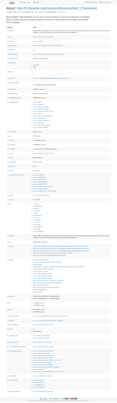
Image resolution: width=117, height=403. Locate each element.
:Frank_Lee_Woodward (42, 342)
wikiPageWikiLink (13, 102)
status (10, 71)
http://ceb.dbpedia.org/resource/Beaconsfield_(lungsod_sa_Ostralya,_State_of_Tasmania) (58, 266)
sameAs (10, 260)
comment (10, 236)
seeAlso (10, 246)
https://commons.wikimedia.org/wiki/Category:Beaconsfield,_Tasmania (53, 253)
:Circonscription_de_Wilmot (43, 355)
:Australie (38, 41)
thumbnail (11, 78)
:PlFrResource (38, 385)
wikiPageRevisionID (13, 98)
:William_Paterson (40, 127)
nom (10, 157)
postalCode (11, 62)
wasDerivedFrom (13, 316)
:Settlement (37, 215)
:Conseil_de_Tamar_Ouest (43, 37)
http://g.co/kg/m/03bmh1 (40, 289)
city (9, 37)
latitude (11, 140)
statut (10, 170)
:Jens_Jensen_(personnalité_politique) (46, 367)
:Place (35, 208)
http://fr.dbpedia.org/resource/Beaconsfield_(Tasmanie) (57, 8)
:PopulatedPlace (38, 231)
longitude (11, 144)
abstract (10, 30)
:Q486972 (38, 227)
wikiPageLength (12, 93)
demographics (12, 45)
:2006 (37, 102)
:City (35, 213)
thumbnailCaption (13, 82)
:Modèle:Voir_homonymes (43, 186)
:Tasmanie (38, 123)
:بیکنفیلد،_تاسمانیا (40, 271)
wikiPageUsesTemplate (15, 175)
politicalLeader (12, 54)
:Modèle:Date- (39, 179)
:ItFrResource (38, 382)
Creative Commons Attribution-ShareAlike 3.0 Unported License (74, 400)
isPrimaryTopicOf (13, 324)
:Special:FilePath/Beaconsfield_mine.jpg (48, 320)
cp (9, 136)
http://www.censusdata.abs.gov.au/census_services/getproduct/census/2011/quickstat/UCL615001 (61, 248)
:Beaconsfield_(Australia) (42, 273)
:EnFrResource (38, 380)
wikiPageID (11, 89)
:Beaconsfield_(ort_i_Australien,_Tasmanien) (48, 280)
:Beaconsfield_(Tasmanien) (43, 269)
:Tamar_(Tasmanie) (41, 120)
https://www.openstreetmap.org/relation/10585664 (47, 282)
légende (11, 149)
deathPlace (12, 342)
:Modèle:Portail (39, 184)
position (11, 166)
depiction (10, 320)
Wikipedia (45, 400)
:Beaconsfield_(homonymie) (43, 346)
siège (11, 376)
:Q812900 (38, 264)
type (9, 204)
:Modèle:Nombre (40, 182)
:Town (35, 217)
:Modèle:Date (39, 177)
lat (9, 303)
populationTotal (12, 58)
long (9, 309)
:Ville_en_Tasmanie (41, 109)
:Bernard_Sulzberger (41, 335)
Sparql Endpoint (105, 2)
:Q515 (36, 229)
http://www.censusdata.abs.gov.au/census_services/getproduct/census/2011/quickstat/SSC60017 (60, 246)
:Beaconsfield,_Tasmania (41, 260)
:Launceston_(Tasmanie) (42, 116)
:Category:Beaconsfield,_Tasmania (47, 262)
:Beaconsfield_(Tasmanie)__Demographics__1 (48, 45)
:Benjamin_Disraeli (40, 106)
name (9, 329)
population (11, 162)
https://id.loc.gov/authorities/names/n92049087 (46, 287)
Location (19, 12)
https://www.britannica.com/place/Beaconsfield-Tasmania (49, 255)
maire (10, 153)
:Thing (35, 204)
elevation (10, 50)
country (10, 41)
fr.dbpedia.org (62, 12)
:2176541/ (38, 292)
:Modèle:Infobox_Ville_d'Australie (45, 191)
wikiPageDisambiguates (16, 346)
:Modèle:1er (39, 175)
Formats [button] (37, 2)
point (10, 199)
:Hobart (37, 113)
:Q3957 (37, 220)
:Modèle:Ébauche (40, 188)
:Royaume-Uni (39, 118)
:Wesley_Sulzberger (41, 338)
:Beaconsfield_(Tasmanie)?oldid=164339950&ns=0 (50, 316)
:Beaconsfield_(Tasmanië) (43, 276)
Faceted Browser (91, 2)
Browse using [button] (25, 2)
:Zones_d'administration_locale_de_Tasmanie (48, 371)
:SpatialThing (37, 206)
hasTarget (11, 380)
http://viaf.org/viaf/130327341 (41, 285)
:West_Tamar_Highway (42, 125)
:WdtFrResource (39, 387)
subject (10, 195)
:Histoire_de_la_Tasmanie (42, 364)
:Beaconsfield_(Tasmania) (43, 278)
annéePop (11, 131)
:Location (36, 211)
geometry (10, 296)
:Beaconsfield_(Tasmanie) (43, 324)
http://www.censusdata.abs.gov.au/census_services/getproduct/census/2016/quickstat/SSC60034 (60, 251)
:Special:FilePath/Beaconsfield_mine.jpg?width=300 (51, 78)
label (9, 242)
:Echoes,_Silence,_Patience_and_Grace (47, 360)
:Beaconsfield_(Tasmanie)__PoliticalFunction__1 (49, 54)
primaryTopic (13, 391)
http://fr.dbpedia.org (40, 12)
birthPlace (12, 335)
